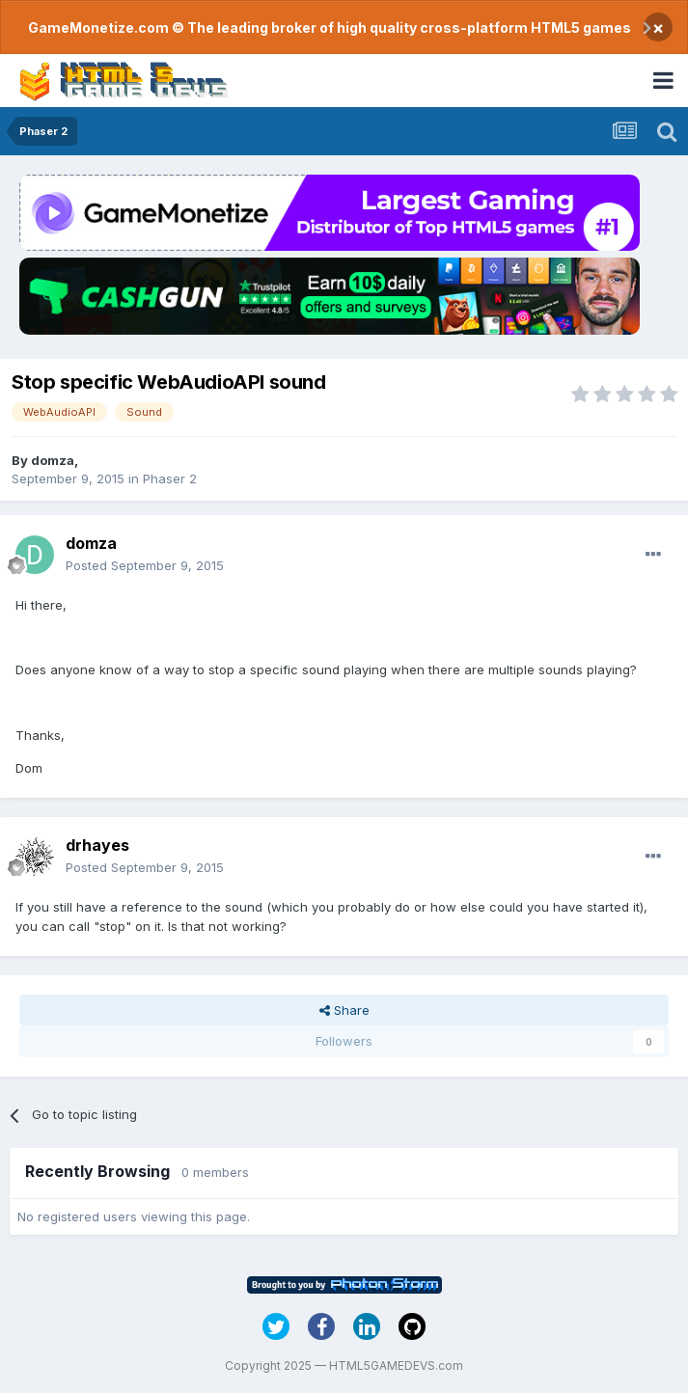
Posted (145, 565)
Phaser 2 (170, 478)
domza (52, 460)
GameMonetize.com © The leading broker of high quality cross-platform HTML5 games (329, 27)
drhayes (97, 845)
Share (344, 1010)
